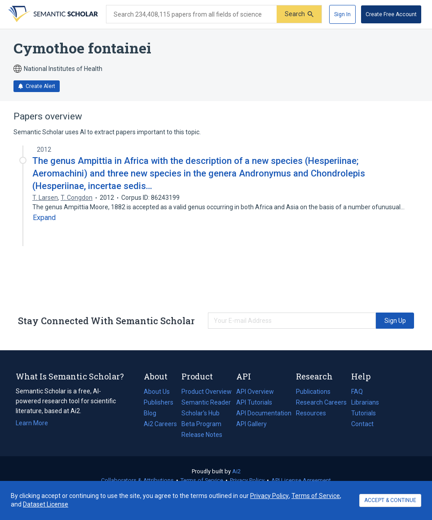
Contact (362, 423)
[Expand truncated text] (44, 218)
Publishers (158, 402)
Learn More (32, 423)
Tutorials (363, 413)
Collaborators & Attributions (137, 480)
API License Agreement (301, 480)
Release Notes (201, 434)
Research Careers (321, 402)
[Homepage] (52, 14)
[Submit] (299, 14)
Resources (311, 413)
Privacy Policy (247, 480)
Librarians (365, 402)
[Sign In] (342, 14)
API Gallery (251, 423)
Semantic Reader (206, 402)
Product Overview (206, 391)
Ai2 (236, 471)
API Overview (255, 391)
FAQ (357, 391)
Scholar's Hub (200, 413)
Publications (313, 391)
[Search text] (191, 14)
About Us (157, 391)
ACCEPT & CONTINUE (390, 500)
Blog (153, 413)
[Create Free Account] (391, 14)
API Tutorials (254, 402)
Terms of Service (202, 480)
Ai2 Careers (160, 424)
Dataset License (45, 504)
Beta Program (201, 423)
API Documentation (263, 413)
